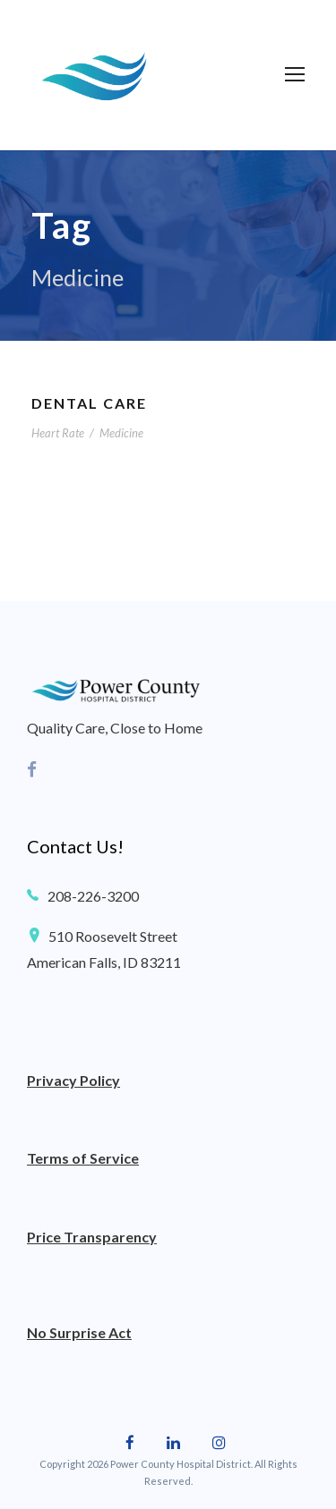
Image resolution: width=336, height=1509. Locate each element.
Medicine (121, 433)
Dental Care (89, 402)
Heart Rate (57, 433)
